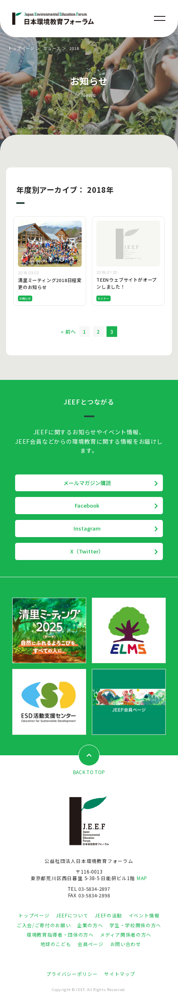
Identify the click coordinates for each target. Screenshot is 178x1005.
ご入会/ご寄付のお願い (44, 925)
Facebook (87, 505)
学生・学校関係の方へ (135, 925)
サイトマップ (119, 974)
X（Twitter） (87, 551)
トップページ (21, 48)
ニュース (52, 48)
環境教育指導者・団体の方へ (60, 934)
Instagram (87, 528)
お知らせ (25, 298)
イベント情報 (144, 915)
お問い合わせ (125, 944)
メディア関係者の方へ (125, 934)
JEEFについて (72, 915)
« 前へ (68, 331)
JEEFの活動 (108, 915)
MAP (142, 878)
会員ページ (90, 944)
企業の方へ (90, 925)
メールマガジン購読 (87, 483)
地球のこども (55, 944)
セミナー (103, 298)
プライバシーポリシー (72, 974)
